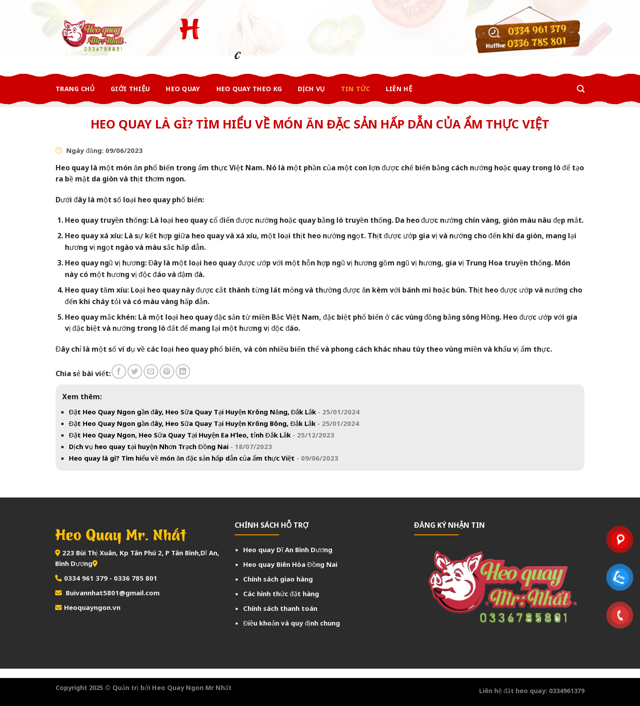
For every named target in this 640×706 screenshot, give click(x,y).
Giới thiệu (130, 88)
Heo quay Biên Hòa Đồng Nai (290, 564)
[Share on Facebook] (119, 371)
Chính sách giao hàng (278, 578)
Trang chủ (75, 88)
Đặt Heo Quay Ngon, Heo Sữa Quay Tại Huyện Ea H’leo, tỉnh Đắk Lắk (201, 434)
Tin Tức (355, 88)
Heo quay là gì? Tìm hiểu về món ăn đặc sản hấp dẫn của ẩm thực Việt (203, 457)
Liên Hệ (399, 88)
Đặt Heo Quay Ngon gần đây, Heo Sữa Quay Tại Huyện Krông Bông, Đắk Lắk (214, 423)
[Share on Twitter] (135, 371)
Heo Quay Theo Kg (249, 88)
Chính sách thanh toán (280, 608)
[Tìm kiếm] (580, 89)
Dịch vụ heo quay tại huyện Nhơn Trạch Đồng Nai (170, 446)
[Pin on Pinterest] (167, 371)
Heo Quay (183, 88)
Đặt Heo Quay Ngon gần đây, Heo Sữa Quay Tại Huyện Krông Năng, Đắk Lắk (214, 411)
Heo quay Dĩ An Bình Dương (287, 549)
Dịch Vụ (311, 88)
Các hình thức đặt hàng (281, 593)
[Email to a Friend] (151, 371)
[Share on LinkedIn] (183, 371)
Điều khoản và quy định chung (291, 622)
